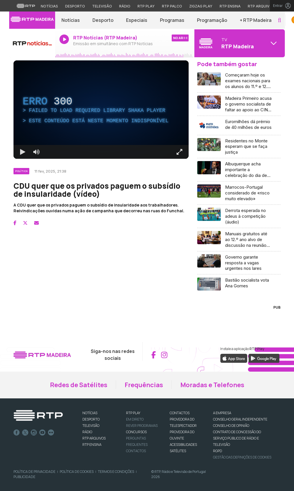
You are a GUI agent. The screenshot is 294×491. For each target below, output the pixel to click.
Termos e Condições (116, 471)
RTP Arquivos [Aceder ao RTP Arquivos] (261, 6)
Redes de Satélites (78, 385)
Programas (172, 20)
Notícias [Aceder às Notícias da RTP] (49, 6)
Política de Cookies (77, 471)
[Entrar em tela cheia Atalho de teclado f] (179, 152)
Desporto (102, 20)
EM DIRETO (135, 419)
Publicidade (24, 476)
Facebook (16, 432)
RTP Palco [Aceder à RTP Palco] (172, 6)
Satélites (178, 450)
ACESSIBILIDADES (183, 444)
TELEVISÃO (90, 425)
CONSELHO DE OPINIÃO (231, 425)
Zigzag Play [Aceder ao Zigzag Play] (200, 6)
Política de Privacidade (34, 471)
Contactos (136, 450)
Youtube (42, 432)
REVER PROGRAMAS (142, 425)
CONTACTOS (179, 412)
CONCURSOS (136, 431)
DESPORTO (91, 419)
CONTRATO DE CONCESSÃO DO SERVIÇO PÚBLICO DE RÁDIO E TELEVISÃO (237, 438)
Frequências (144, 385)
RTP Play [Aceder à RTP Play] (146, 6)
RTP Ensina (91, 444)
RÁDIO (87, 431)
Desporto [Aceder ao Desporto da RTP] (75, 6)
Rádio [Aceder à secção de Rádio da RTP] (124, 6)
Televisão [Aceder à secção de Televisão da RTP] (102, 6)
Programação (212, 20)
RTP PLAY (133, 412)
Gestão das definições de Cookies (242, 457)
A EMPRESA (222, 412)
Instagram (34, 432)
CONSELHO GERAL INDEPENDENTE (240, 419)
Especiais (136, 20)
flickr (51, 432)
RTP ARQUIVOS (94, 438)
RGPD (217, 450)
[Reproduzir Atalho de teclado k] (23, 152)
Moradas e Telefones (212, 385)
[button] (279, 20)
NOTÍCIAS (89, 412)
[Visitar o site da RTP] (26, 6)
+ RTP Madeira (256, 20)
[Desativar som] (36, 152)
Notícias (70, 20)
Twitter (25, 432)
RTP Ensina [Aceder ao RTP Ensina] (230, 6)
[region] (101, 109)
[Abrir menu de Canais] (239, 43)
